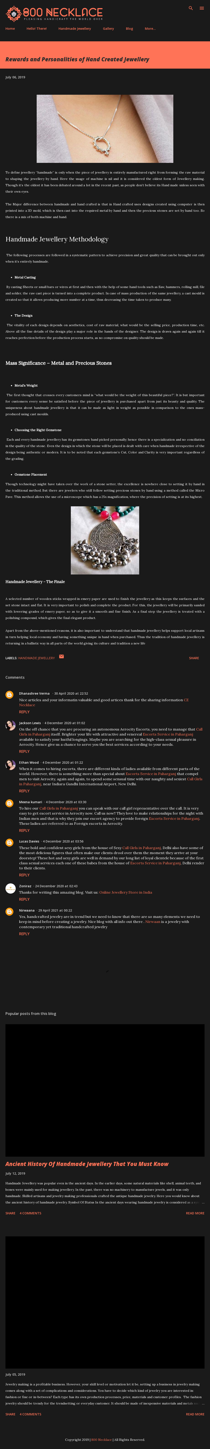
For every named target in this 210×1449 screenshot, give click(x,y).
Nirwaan (152, 921)
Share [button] (194, 658)
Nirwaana (27, 910)
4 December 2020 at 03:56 (63, 841)
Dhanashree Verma (35, 693)
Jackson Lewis (30, 723)
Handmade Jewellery (75, 28)
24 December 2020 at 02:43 (56, 886)
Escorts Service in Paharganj (168, 734)
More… (150, 28)
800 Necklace (101, 1440)
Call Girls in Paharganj (58, 808)
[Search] (191, 8)
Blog (129, 28)
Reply (24, 711)
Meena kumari (30, 802)
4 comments (30, 1213)
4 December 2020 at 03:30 (66, 802)
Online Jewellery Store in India (125, 892)
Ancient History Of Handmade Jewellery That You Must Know (87, 1164)
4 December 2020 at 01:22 (62, 762)
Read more (195, 1213)
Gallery (108, 28)
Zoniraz (25, 886)
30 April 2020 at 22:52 (71, 693)
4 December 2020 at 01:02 (64, 723)
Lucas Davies (29, 841)
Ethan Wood (29, 762)
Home (10, 28)
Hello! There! (37, 28)
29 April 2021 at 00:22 (55, 910)
